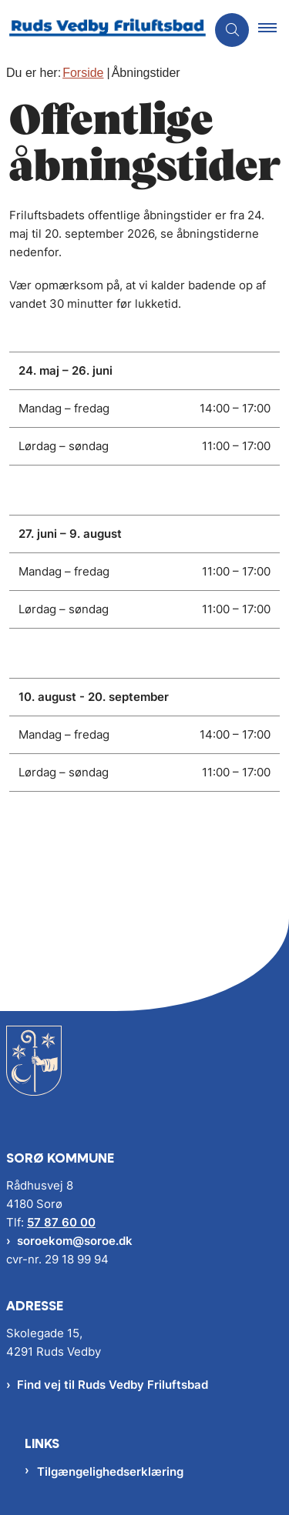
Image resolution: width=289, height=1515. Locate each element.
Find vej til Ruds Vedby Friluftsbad (112, 1384)
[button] (273, 30)
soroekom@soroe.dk (75, 1240)
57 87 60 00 (61, 1222)
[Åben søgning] (232, 30)
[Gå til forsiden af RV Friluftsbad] (103, 29)
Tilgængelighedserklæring (110, 1471)
